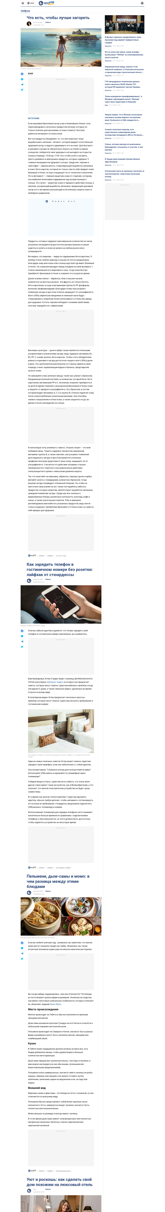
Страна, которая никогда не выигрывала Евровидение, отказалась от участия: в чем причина (124, 147)
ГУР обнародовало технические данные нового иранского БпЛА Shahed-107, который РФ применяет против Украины (122, 84)
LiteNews (41, 556)
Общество (108, 46)
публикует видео (55, 682)
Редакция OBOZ (38, 579)
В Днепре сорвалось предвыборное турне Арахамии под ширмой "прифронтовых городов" (123, 40)
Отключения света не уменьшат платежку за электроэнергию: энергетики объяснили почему (124, 174)
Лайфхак (48, 22)
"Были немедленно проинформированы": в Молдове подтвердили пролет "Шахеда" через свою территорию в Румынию (123, 99)
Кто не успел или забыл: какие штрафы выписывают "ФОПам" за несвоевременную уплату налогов (124, 55)
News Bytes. (56, 1004)
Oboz (34, 1189)
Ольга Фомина (38, 22)
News (106, 105)
